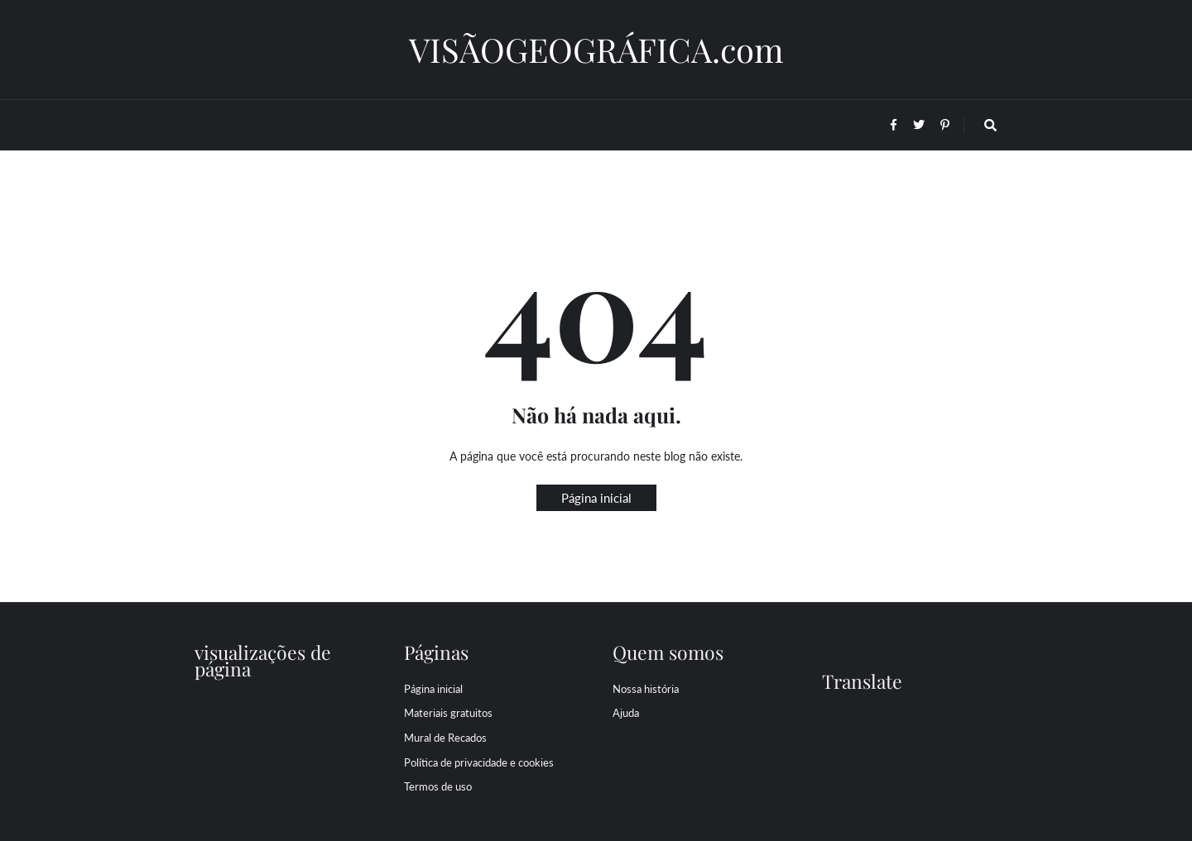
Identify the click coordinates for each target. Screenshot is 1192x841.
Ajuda (626, 712)
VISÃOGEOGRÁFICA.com (596, 49)
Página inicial (596, 497)
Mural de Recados (445, 737)
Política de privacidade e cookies (479, 762)
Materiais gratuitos (448, 712)
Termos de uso (438, 786)
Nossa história (646, 688)
